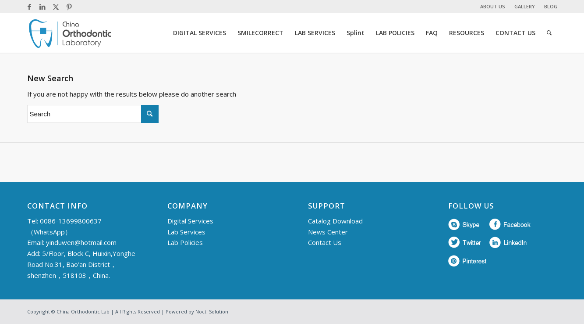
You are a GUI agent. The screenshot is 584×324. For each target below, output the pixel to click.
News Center (328, 231)
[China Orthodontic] (70, 33)
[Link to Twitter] (56, 6)
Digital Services (190, 220)
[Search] (549, 33)
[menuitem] (493, 6)
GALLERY (524, 6)
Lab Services (186, 231)
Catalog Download (335, 220)
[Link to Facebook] (29, 6)
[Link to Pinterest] (69, 6)
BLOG (550, 6)
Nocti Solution (211, 311)
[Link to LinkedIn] (42, 6)
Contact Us (324, 242)
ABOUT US (492, 6)
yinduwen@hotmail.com (81, 242)
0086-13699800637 (71, 220)
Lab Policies (185, 242)
